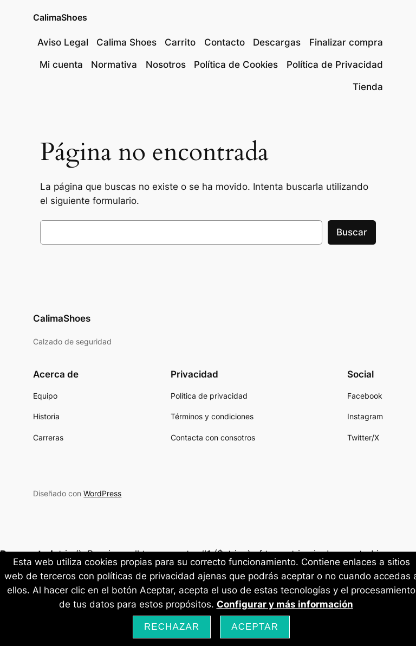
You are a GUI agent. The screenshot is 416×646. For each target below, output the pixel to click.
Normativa (114, 64)
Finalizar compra (346, 42)
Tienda (368, 86)
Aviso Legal (62, 42)
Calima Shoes (126, 42)
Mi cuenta (61, 64)
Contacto (224, 42)
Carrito (180, 42)
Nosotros (166, 64)
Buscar (351, 232)
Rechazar (171, 627)
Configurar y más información (285, 604)
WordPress (102, 493)
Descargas (277, 42)
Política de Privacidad (335, 64)
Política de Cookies (236, 64)
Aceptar (254, 627)
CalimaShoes (60, 17)
